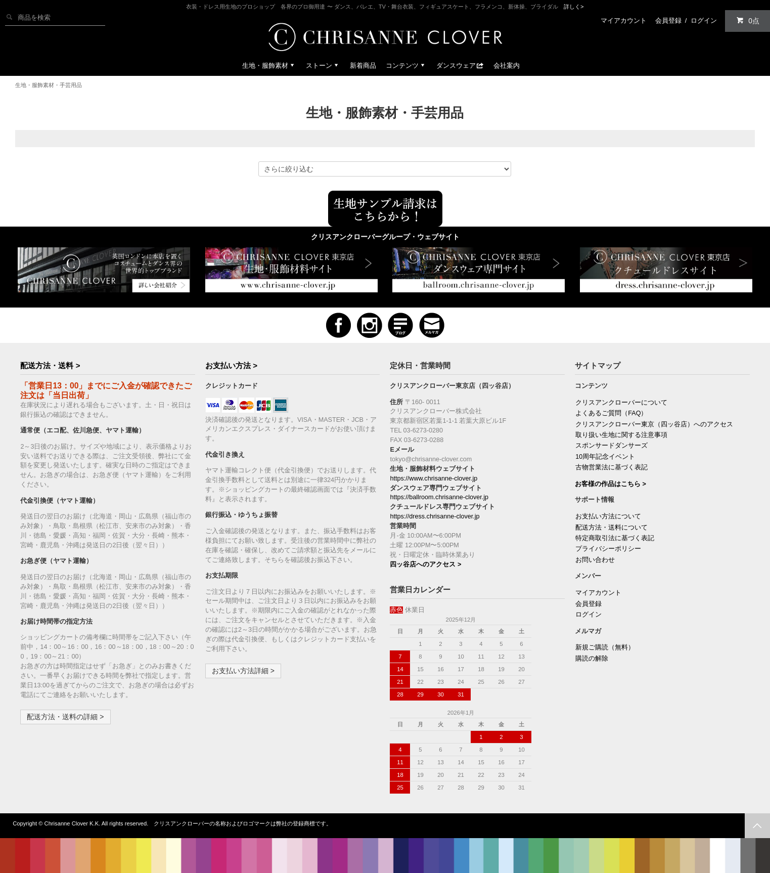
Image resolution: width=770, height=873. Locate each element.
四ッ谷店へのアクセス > (425, 564)
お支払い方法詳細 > (243, 671)
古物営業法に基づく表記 (611, 467)
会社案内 (506, 65)
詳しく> (574, 7)
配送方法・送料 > (50, 365)
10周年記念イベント (605, 456)
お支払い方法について (608, 516)
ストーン (323, 65)
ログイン (704, 20)
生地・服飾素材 (269, 65)
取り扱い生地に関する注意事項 (621, 435)
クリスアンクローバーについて (621, 402)
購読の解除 (591, 658)
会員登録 (668, 20)
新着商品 (363, 65)
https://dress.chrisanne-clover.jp (434, 516)
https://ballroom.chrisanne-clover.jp (439, 497)
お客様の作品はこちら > (610, 484)
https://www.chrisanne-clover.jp (433, 478)
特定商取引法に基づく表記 (614, 538)
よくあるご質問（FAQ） (611, 413)
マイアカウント (624, 20)
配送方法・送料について (611, 527)
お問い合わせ (595, 559)
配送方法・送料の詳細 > (65, 717)
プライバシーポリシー (608, 548)
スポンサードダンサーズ (611, 445)
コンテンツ (406, 65)
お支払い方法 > (231, 365)
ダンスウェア (460, 65)
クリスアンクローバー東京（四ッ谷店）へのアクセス (654, 424)
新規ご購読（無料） (605, 647)
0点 (747, 20)
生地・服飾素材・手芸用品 (48, 85)
